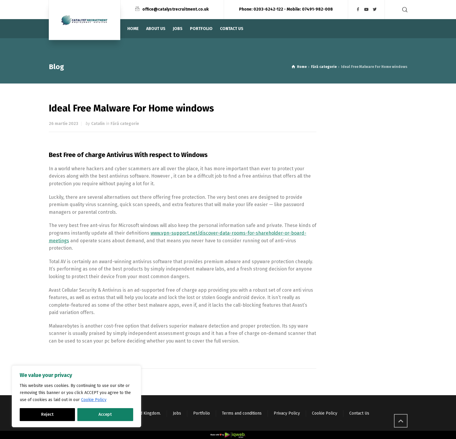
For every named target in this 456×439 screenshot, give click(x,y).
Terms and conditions (242, 413)
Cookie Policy (93, 399)
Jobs (177, 413)
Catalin (98, 123)
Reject (47, 414)
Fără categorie (125, 123)
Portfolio (201, 413)
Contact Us (359, 413)
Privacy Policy (287, 413)
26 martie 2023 (63, 123)
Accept (105, 414)
